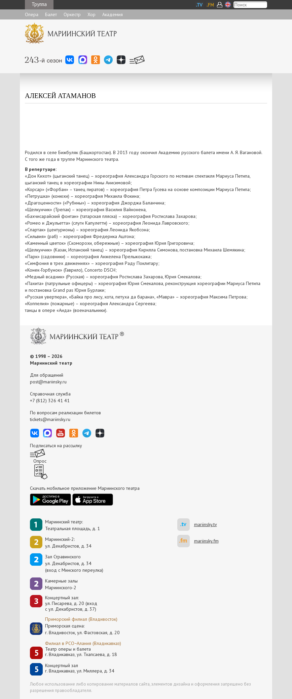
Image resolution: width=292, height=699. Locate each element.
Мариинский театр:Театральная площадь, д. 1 (72, 525)
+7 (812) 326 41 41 (50, 401)
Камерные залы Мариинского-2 (61, 584)
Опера (31, 14)
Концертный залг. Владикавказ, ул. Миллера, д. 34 (79, 668)
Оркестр (72, 14)
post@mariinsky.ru (48, 382)
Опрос (39, 461)
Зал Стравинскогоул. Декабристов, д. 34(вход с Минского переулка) (74, 563)
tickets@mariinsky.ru (50, 419)
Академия (112, 14)
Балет (51, 14)
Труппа (39, 4)
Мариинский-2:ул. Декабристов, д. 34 (68, 542)
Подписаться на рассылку (56, 445)
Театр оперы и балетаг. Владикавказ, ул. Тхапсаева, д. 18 (81, 652)
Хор (91, 14)
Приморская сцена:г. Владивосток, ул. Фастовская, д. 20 (75, 629)
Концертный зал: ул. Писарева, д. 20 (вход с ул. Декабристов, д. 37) (71, 603)
